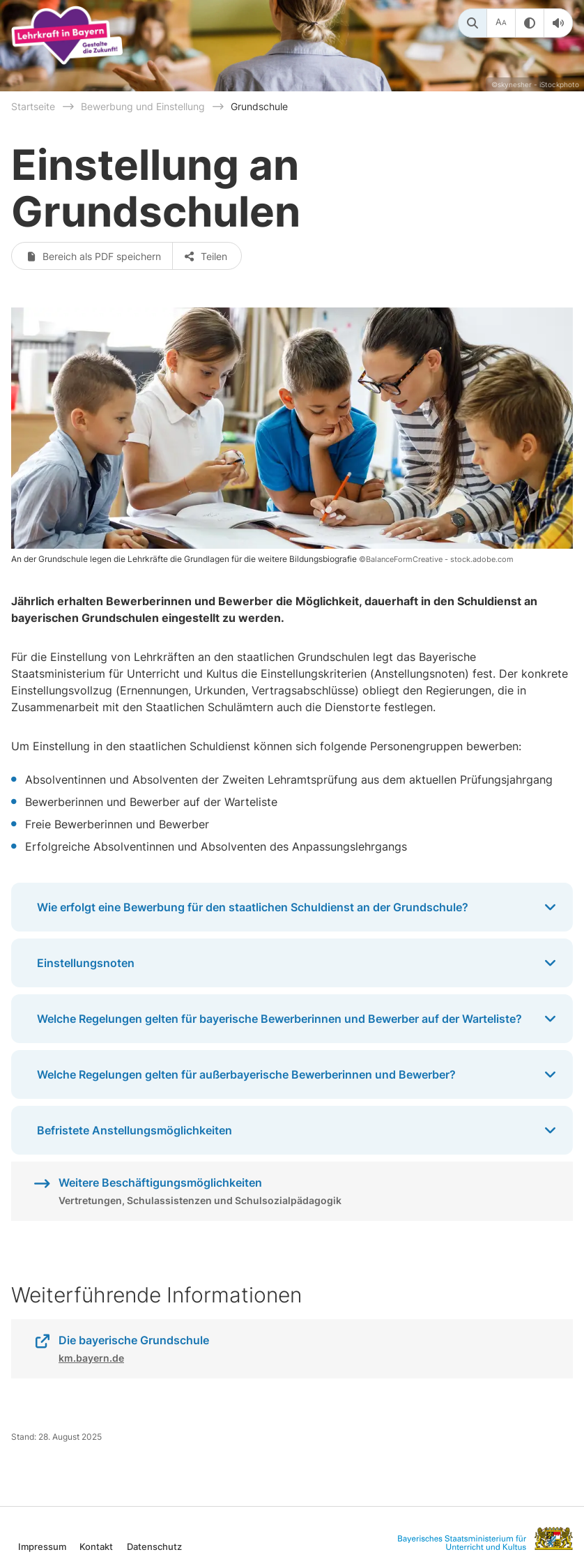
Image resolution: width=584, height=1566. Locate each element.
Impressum (42, 1546)
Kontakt (96, 1546)
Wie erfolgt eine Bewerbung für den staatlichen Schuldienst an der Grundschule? (298, 907)
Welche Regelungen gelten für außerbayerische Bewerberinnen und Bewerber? (298, 1074)
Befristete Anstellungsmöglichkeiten (298, 1130)
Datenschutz (154, 1546)
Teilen (207, 256)
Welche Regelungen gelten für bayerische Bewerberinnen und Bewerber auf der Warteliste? (298, 1019)
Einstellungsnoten (298, 963)
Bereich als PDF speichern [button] (94, 256)
